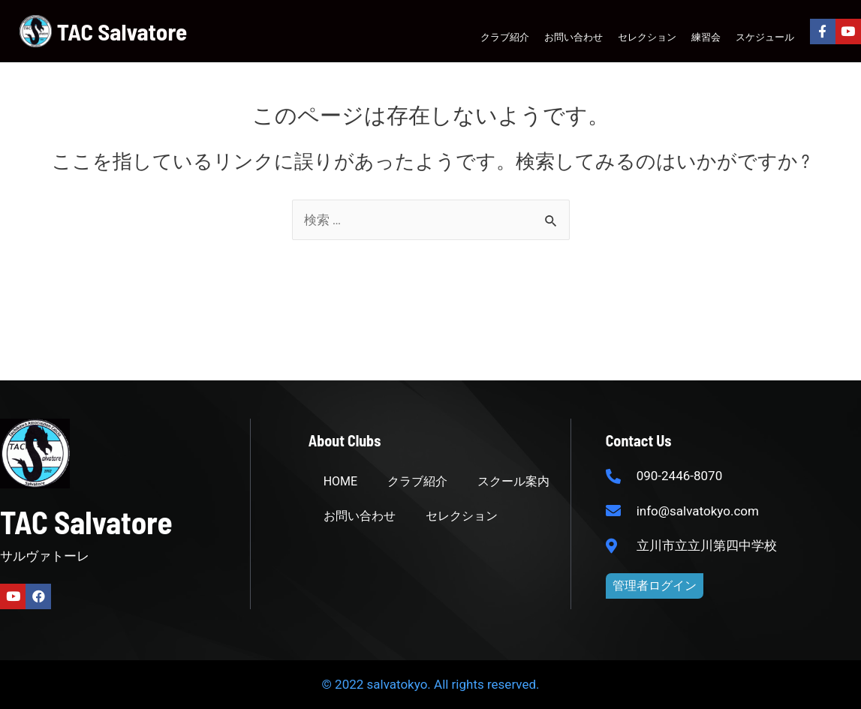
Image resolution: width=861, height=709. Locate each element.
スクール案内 (513, 481)
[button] (654, 586)
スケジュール (765, 37)
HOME (340, 481)
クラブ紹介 (504, 37)
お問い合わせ (573, 37)
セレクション (647, 37)
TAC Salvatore (122, 31)
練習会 (706, 37)
